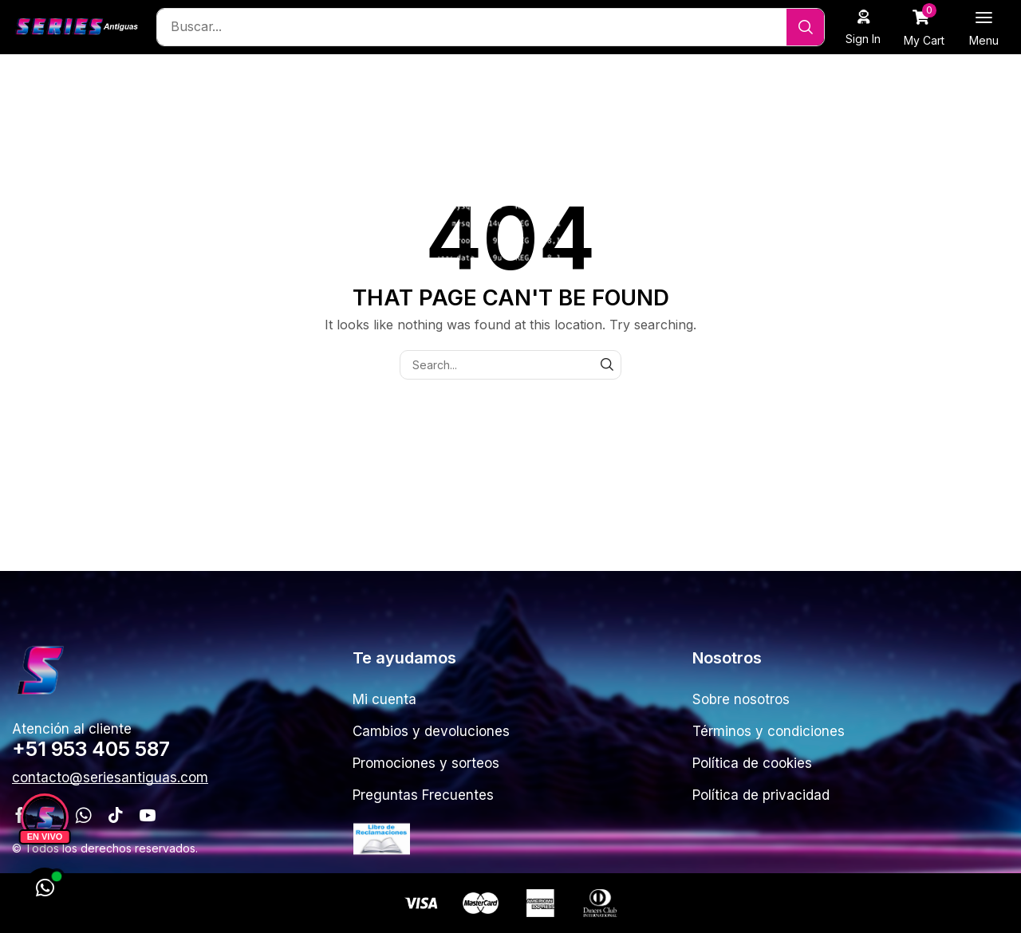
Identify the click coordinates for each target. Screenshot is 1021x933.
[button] (863, 27)
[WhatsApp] (44, 888)
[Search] (805, 27)
